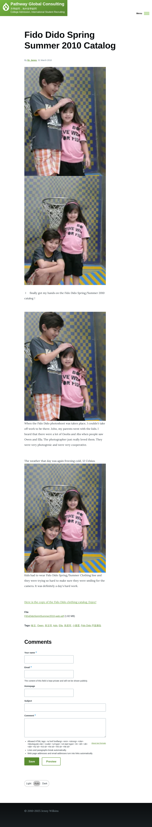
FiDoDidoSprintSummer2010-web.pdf (44, 616)
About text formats (98, 743)
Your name (29, 652)
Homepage (29, 686)
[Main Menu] (142, 13)
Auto (36, 783)
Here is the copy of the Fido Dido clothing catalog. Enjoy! (60, 602)
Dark (44, 783)
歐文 (33, 625)
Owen (40, 625)
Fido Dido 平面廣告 (91, 625)
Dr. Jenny (32, 60)
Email (27, 667)
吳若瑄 (67, 625)
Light (28, 783)
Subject (28, 701)
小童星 (76, 625)
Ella (61, 625)
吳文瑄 (48, 625)
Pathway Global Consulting (37, 4)
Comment (29, 715)
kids (55, 625)
